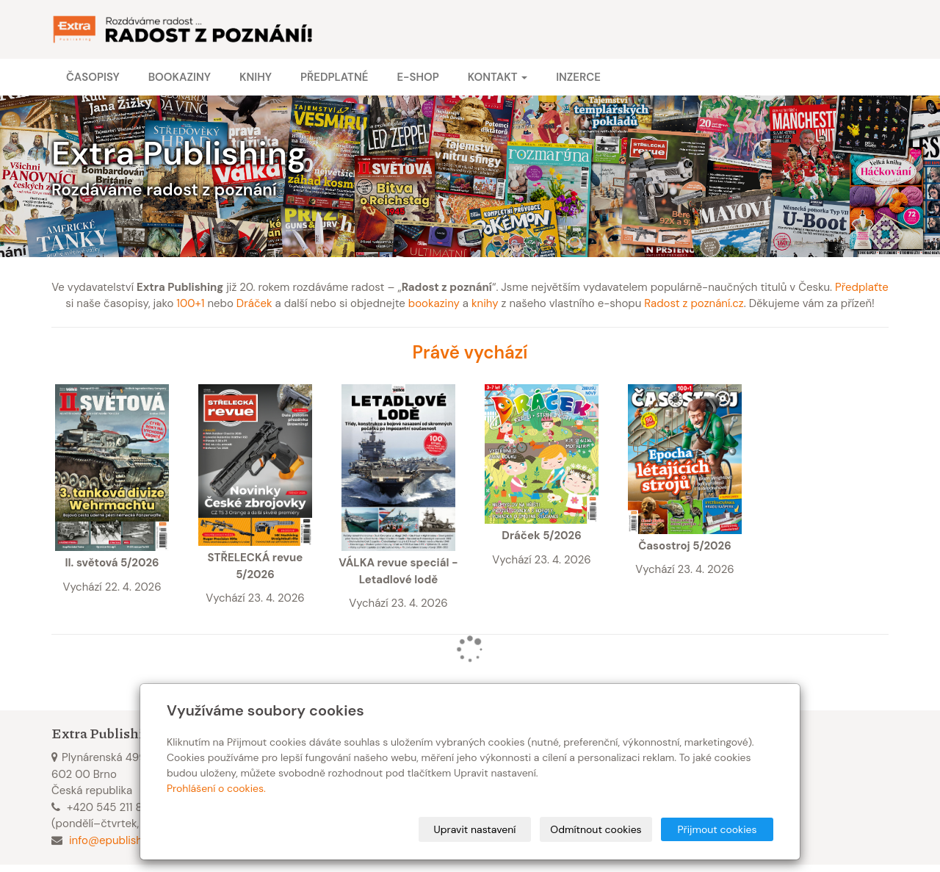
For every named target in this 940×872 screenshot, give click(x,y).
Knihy (255, 77)
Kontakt (497, 77)
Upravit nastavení (475, 829)
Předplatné (334, 77)
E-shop (417, 77)
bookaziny (434, 303)
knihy (485, 303)
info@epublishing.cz (120, 840)
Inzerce (578, 77)
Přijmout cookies (716, 829)
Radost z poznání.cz (693, 303)
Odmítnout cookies (595, 829)
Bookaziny (179, 77)
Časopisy (93, 77)
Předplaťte (862, 287)
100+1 (190, 303)
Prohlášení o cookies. (216, 788)
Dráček (254, 303)
